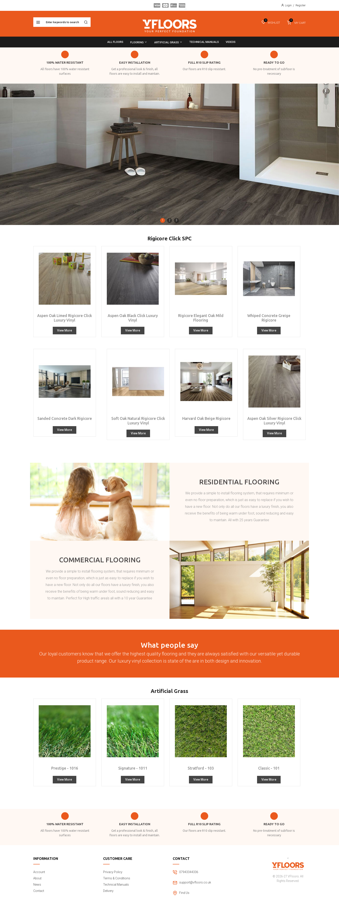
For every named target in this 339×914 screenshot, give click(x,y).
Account (39, 872)
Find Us (184, 893)
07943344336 (188, 872)
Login (288, 5)
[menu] (169, 42)
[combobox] (62, 22)
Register (301, 5)
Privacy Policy (112, 872)
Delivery (108, 891)
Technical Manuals (116, 884)
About (37, 878)
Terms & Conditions (116, 878)
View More (64, 330)
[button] (162, 220)
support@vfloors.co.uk (195, 882)
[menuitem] (115, 42)
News (37, 884)
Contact (38, 891)
